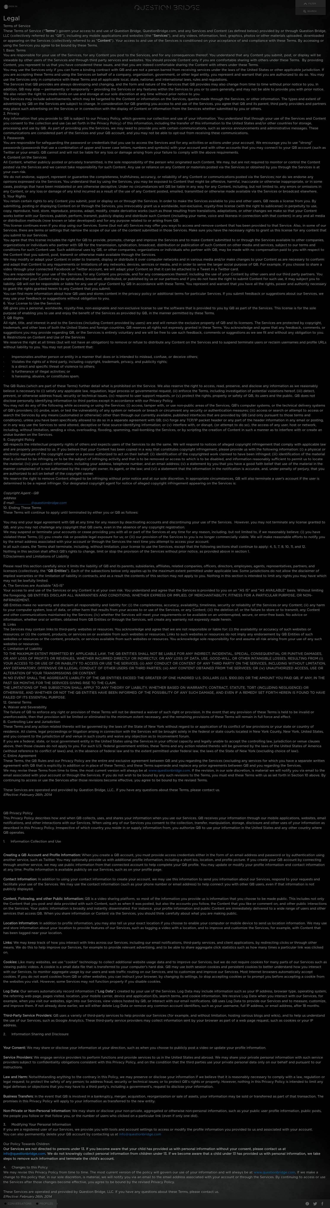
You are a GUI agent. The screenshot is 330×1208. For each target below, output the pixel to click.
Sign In (13, 6)
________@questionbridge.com (40, 503)
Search (312, 11)
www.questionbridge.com (169, 770)
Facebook (322, 1204)
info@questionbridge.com (140, 1134)
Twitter (315, 1204)
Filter (312, 4)
